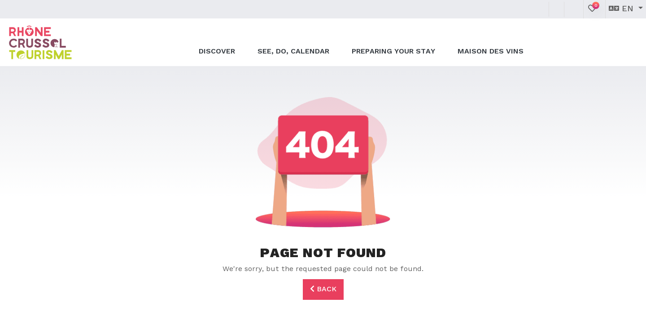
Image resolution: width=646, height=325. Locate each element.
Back (323, 289)
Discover (217, 41)
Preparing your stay (393, 41)
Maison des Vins (491, 41)
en (622, 9)
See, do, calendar (293, 41)
